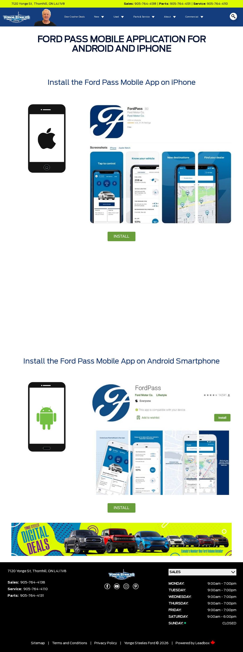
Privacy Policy (105, 643)
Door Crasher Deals (74, 17)
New (96, 17)
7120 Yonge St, (22, 3)
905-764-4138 (145, 3)
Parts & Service (141, 17)
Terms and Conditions (69, 643)
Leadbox (205, 643)
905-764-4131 (180, 3)
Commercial (191, 17)
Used (116, 17)
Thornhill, (41, 3)
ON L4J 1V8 (57, 3)
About (167, 17)
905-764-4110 (217, 3)
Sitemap (38, 643)
